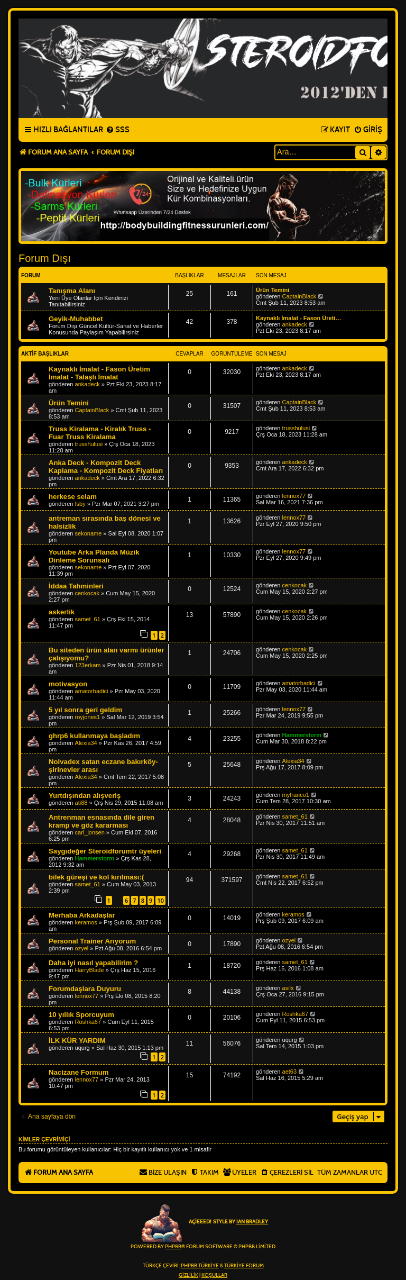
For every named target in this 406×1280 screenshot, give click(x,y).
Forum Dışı (45, 258)
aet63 (289, 1071)
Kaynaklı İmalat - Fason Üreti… (298, 318)
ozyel (82, 948)
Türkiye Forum (244, 1265)
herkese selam (73, 497)
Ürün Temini (272, 290)
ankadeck (294, 324)
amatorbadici (91, 691)
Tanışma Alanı (72, 291)
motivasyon (68, 684)
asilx (288, 988)
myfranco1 (295, 795)
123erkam (88, 665)
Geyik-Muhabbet (76, 319)
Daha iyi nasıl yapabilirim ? (93, 963)
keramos (86, 922)
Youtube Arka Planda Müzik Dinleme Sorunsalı (94, 556)
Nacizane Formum (79, 1072)
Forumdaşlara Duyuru (85, 989)
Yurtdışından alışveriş (85, 796)
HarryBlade (89, 970)
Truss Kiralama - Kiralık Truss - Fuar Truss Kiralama (100, 433)
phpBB (173, 1246)
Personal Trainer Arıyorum (92, 941)
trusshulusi (89, 444)
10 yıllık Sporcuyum (81, 1015)
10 (160, 900)
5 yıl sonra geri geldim (85, 710)
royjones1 (87, 717)
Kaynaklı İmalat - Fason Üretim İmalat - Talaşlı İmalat (99, 373)
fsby (80, 504)
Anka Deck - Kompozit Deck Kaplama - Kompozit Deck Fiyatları (106, 467)
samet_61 (87, 619)
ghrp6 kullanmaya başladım (94, 736)
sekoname (88, 533)
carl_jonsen (90, 832)
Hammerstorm (302, 735)
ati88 (81, 803)
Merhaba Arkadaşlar (82, 915)
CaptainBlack (299, 296)
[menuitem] (118, 130)
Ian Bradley (252, 1221)
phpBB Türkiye (200, 1265)
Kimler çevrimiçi (44, 1139)
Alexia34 (86, 743)
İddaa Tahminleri (76, 586)
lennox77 (294, 496)
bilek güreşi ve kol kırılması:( (96, 877)
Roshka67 (88, 1022)
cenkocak (87, 593)
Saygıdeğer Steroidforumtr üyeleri (105, 851)
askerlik (62, 612)
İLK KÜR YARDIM (77, 1041)
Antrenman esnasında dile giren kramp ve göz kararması (101, 821)
